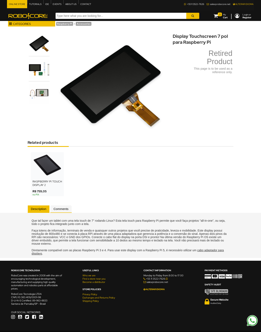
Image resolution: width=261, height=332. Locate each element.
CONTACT (85, 4)
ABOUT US (71, 4)
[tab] (39, 209)
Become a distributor (94, 282)
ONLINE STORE (17, 4)
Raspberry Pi (64, 23)
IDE (47, 4)
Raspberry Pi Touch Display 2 (47, 183)
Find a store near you (94, 278)
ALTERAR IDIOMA (243, 4)
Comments (61, 209)
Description (38, 209)
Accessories (84, 23)
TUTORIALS (35, 4)
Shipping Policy (91, 301)
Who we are (89, 275)
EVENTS (57, 4)
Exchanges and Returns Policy (99, 297)
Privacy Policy (90, 294)
